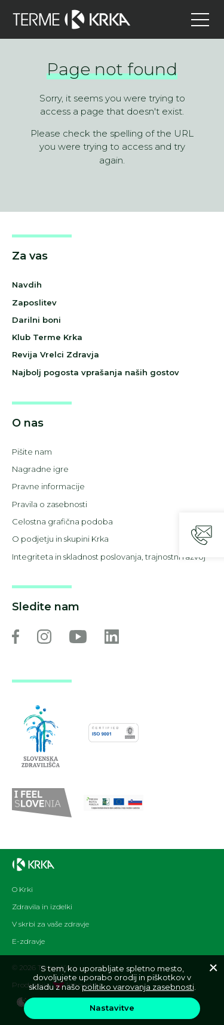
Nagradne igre (40, 469)
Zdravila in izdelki (42, 906)
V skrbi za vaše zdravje (50, 924)
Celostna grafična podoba (62, 521)
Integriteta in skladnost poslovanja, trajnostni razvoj (108, 556)
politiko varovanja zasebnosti (138, 987)
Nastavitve (112, 1007)
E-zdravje (28, 941)
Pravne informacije (48, 486)
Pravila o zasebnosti (49, 504)
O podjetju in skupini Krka (60, 539)
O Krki (22, 889)
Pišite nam (32, 451)
